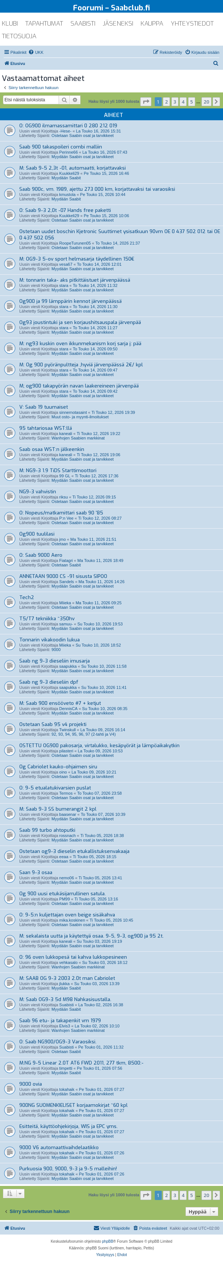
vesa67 (65, 264)
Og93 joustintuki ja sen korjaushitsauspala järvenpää (80, 322)
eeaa (63, 856)
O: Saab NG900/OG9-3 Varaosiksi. (57, 1042)
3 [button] (175, 101)
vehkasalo (68, 962)
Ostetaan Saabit (66, 565)
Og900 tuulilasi (37, 534)
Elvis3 (64, 1026)
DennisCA (68, 708)
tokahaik (67, 1089)
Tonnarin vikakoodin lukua (49, 640)
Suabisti (66, 1005)
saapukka (68, 666)
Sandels (66, 581)
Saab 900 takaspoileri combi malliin (60, 147)
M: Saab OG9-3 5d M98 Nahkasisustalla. (65, 999)
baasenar (67, 814)
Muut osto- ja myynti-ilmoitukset (80, 417)
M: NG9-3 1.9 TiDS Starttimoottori (57, 470)
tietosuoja (19, 36)
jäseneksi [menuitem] (118, 23)
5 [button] (191, 101)
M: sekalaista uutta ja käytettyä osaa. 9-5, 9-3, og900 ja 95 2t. (91, 936)
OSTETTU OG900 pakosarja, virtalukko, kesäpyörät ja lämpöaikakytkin (99, 745)
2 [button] (166, 101)
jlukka (64, 983)
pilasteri (66, 751)
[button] (145, 101)
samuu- (66, 624)
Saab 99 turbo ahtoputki (47, 830)
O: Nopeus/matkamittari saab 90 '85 (61, 513)
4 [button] (183, 101)
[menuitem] (35, 52)
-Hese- (65, 131)
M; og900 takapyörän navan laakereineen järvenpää (79, 386)
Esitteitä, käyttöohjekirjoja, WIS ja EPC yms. (68, 1126)
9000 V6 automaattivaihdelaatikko (59, 1147)
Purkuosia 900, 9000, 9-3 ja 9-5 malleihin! (68, 1168)
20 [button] (206, 101)
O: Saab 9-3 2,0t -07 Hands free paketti (65, 210)
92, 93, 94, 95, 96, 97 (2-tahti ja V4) (84, 734)
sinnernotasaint (73, 412)
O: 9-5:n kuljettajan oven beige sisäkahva (67, 915)
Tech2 (26, 597)
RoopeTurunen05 (75, 243)
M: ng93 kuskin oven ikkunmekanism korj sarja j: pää (80, 343)
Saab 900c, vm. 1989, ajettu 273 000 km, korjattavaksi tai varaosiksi (97, 189)
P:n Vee (66, 518)
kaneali (65, 433)
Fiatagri (66, 560)
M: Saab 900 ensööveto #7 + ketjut (60, 703)
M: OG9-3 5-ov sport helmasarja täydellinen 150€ (76, 259)
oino (63, 772)
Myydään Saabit (66, 178)
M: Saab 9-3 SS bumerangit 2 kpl (57, 809)
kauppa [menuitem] (152, 23)
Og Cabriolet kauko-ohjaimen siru (58, 767)
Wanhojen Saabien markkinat (78, 438)
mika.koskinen (72, 920)
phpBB (107, 1241)
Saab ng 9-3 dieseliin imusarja (54, 661)
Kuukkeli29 (69, 173)
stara (63, 285)
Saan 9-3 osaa (35, 872)
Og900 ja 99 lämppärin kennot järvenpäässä (70, 301)
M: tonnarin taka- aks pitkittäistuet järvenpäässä (74, 280)
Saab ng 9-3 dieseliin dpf (48, 682)
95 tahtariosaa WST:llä (45, 428)
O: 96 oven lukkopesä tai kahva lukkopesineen (73, 957)
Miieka (65, 603)
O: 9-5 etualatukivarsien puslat (55, 788)
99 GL (64, 476)
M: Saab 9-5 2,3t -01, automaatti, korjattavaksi (72, 168)
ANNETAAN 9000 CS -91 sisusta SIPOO (63, 576)
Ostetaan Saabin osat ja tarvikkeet (83, 135)
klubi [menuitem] (10, 23)
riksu (63, 497)
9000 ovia (30, 1084)
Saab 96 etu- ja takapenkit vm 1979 (60, 1020)
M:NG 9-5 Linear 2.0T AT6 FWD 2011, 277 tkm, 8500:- (81, 1063)
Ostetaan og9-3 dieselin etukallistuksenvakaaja (74, 851)
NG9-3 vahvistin (37, 491)
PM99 (64, 899)
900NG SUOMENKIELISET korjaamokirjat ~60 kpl (73, 1105)
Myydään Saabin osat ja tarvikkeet (83, 156)
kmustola (67, 194)
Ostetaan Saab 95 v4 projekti (52, 724)
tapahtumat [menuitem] (44, 23)
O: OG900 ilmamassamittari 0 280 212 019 (68, 125)
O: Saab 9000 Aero (40, 555)
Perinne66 (68, 152)
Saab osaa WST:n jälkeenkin (51, 449)
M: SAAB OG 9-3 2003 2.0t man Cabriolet (67, 978)
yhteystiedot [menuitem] (192, 23)
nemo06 (66, 878)
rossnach (67, 835)
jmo (62, 539)
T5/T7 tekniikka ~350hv (47, 618)
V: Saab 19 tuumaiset (43, 407)
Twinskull (67, 730)
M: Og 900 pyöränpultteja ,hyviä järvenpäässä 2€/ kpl (81, 365)
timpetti (65, 1068)
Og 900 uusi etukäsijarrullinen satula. (62, 893)
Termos (66, 793)
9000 (56, 649)
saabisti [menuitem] (82, 23)
